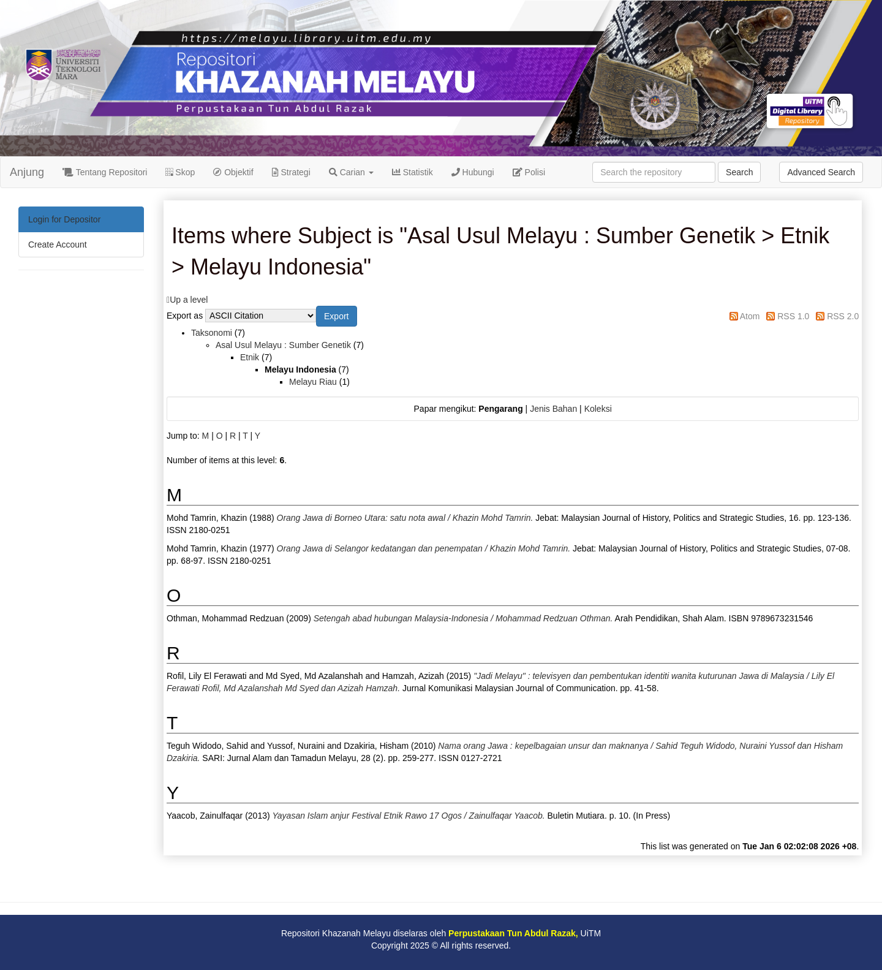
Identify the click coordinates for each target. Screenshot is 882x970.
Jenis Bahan (553, 409)
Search (739, 172)
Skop (180, 172)
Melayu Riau (313, 382)
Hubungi (472, 172)
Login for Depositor (64, 219)
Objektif (233, 172)
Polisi (529, 172)
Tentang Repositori (104, 172)
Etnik (249, 357)
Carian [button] (351, 172)
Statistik (412, 172)
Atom (750, 316)
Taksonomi (211, 333)
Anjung (27, 172)
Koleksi (598, 409)
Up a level (189, 300)
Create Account (57, 244)
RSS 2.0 (843, 316)
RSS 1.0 (793, 316)
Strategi (291, 172)
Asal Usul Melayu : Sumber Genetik (283, 345)
